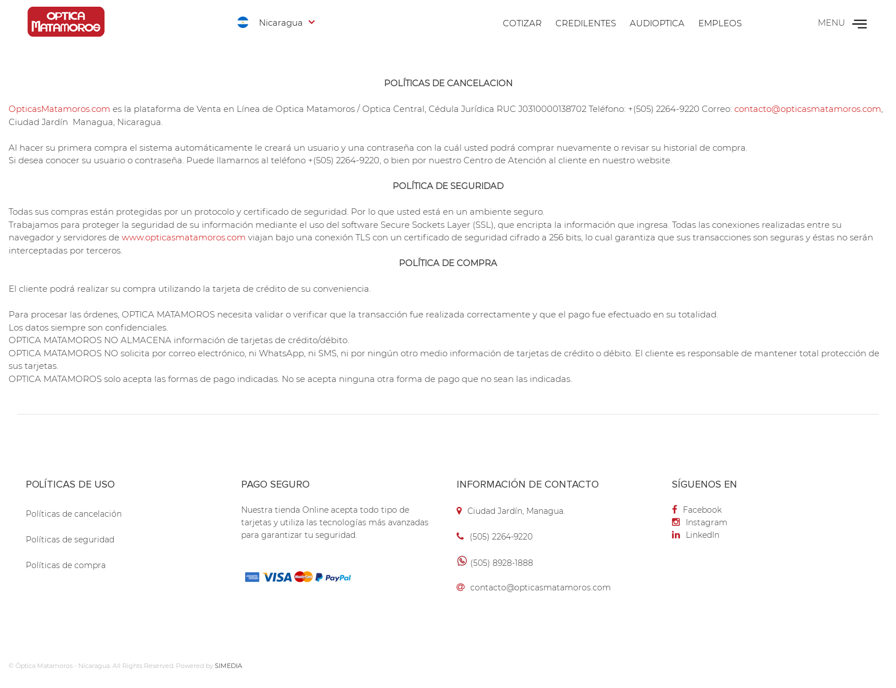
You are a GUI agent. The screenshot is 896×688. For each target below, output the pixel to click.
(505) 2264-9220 (501, 537)
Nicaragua (281, 22)
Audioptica (657, 23)
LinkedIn (695, 535)
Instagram (699, 522)
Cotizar (522, 23)
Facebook (697, 510)
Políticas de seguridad (70, 539)
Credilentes (585, 23)
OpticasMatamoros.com (59, 108)
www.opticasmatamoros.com (184, 237)
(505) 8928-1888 (501, 563)
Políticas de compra (66, 565)
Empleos (720, 23)
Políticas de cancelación (74, 514)
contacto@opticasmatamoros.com (807, 108)
